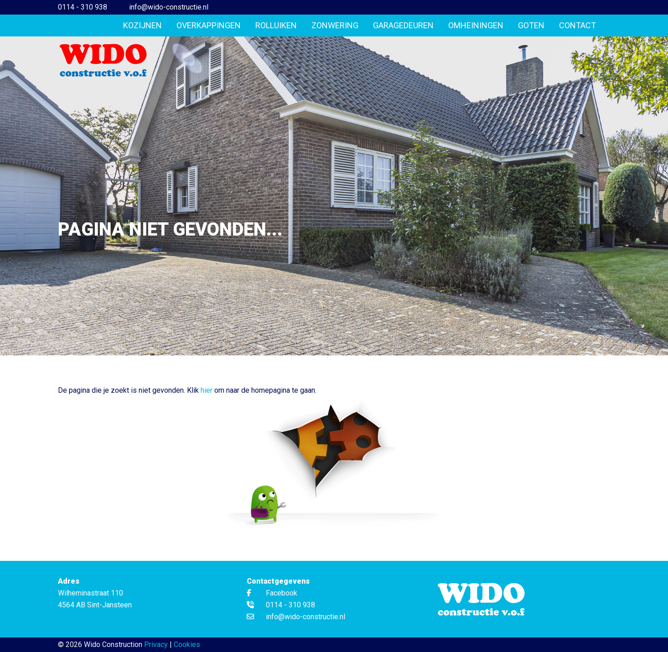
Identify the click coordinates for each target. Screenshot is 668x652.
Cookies (187, 644)
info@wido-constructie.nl (168, 7)
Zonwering (334, 25)
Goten (531, 25)
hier (206, 390)
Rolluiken (276, 25)
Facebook (272, 593)
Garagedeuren (403, 25)
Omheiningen (475, 25)
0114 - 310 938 (82, 7)
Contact (577, 25)
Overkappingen (208, 25)
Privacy (156, 644)
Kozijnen (142, 25)
